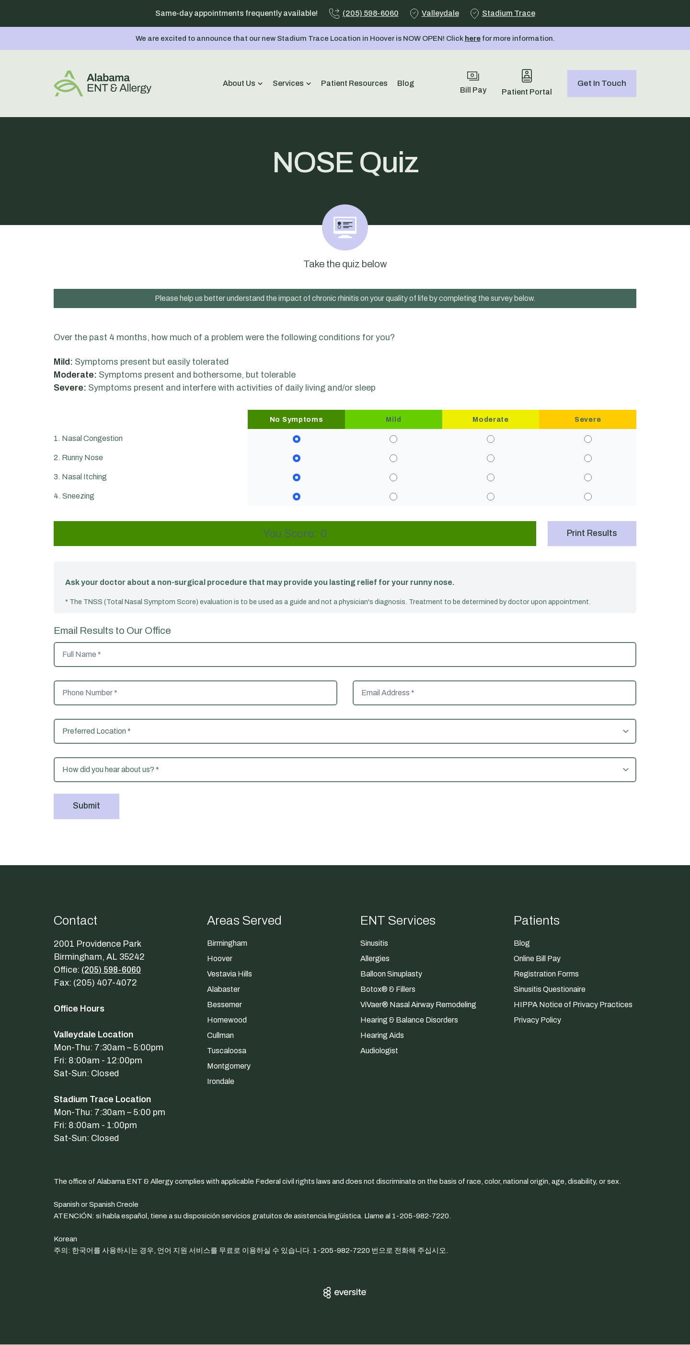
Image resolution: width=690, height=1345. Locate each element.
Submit (87, 806)
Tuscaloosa (226, 1051)
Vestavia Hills (229, 974)
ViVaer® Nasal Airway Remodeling (418, 1005)
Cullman (220, 1036)
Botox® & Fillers (387, 990)
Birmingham (227, 944)
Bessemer (224, 1005)
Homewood (227, 1020)
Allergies (375, 959)
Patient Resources (354, 83)
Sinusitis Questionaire (550, 990)
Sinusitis (374, 944)
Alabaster (223, 990)
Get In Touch (601, 83)
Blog (405, 83)
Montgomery (229, 1066)
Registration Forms (546, 974)
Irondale (220, 1082)
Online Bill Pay (537, 959)
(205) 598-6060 (113, 970)
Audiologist (379, 1051)
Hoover (219, 959)
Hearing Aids (382, 1036)
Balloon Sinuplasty (391, 974)
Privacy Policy (537, 1020)
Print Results (591, 533)
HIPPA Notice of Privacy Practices (573, 1005)
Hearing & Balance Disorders (409, 1020)
